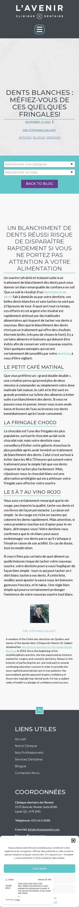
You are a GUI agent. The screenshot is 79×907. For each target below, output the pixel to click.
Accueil (20, 739)
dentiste (64, 353)
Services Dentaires (29, 759)
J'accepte (40, 868)
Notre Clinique (26, 746)
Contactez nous (27, 773)
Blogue (39, 137)
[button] (73, 840)
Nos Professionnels (29, 752)
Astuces (25, 137)
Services (53, 137)
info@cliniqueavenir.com (44, 829)
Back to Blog (39, 184)
